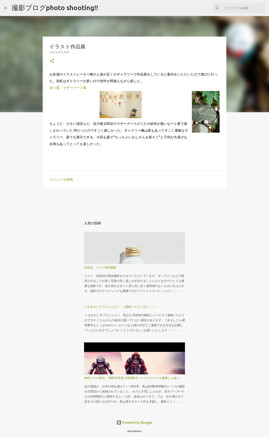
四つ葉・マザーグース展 (67, 88)
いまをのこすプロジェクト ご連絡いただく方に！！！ (121, 306)
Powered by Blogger (134, 422)
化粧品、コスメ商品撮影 (100, 267)
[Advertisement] (90, 201)
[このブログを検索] (244, 8)
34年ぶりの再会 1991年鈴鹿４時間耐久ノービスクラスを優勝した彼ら (131, 378)
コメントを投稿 (61, 179)
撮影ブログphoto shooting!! (55, 7)
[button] (51, 61)
